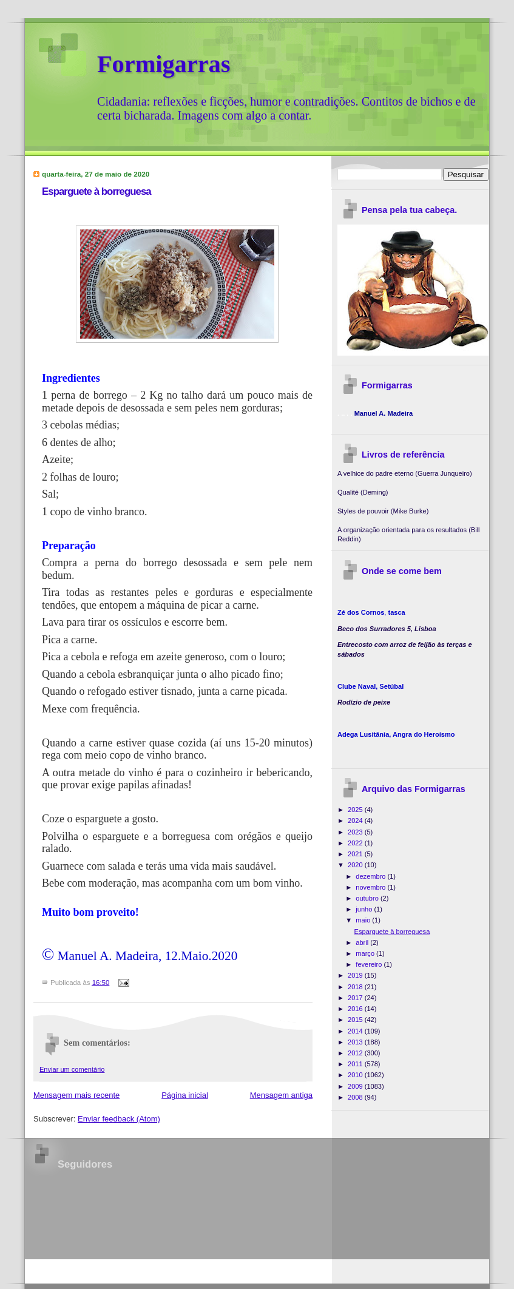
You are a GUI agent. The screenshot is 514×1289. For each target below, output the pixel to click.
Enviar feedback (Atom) (119, 1118)
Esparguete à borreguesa (96, 191)
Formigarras (163, 64)
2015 (356, 1019)
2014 (356, 1031)
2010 (356, 1074)
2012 (356, 1053)
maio (364, 920)
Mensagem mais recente (76, 1095)
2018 (356, 986)
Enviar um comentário (71, 1069)
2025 (356, 809)
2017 (356, 997)
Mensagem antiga (281, 1095)
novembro (371, 887)
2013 (356, 1042)
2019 (356, 975)
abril (363, 942)
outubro (368, 898)
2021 (356, 854)
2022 (356, 843)
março (366, 953)
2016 (356, 1008)
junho (365, 909)
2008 (356, 1097)
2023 (356, 832)
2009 (356, 1086)
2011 (356, 1063)
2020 (356, 864)
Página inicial (184, 1095)
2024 (356, 820)
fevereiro (370, 964)
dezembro (371, 876)
